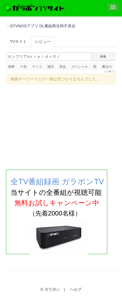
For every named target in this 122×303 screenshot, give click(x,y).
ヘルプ (76, 289)
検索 (103, 56)
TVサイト (18, 41)
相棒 (11, 66)
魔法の (107, 66)
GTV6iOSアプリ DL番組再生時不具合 (43, 26)
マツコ (37, 66)
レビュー (43, 41)
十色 (23, 66)
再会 (62, 66)
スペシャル (79, 66)
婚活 (50, 66)
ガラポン (52, 289)
